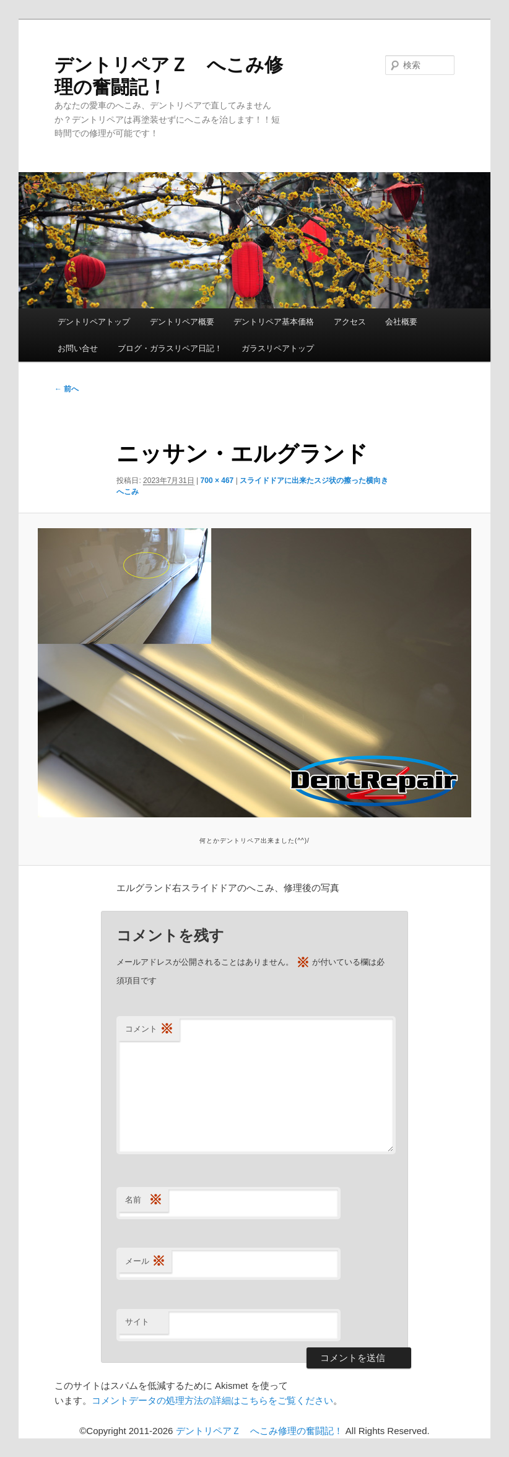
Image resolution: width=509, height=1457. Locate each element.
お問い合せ (78, 348)
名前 (143, 1200)
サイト (137, 1321)
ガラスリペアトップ (277, 348)
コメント (149, 1029)
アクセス (350, 321)
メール (145, 1262)
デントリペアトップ (94, 321)
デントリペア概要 (182, 321)
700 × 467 (217, 480)
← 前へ (66, 389)
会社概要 (401, 321)
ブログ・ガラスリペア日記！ (170, 348)
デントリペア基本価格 (273, 321)
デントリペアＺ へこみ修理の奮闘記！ (259, 1430)
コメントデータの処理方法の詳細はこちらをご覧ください (212, 1400)
